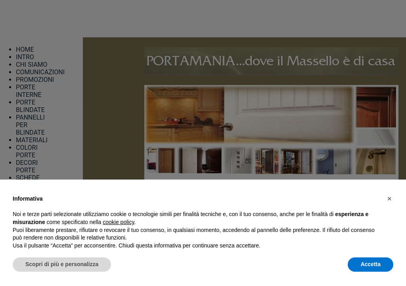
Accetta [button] (370, 264)
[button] (389, 198)
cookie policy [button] (118, 222)
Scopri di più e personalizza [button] (61, 264)
